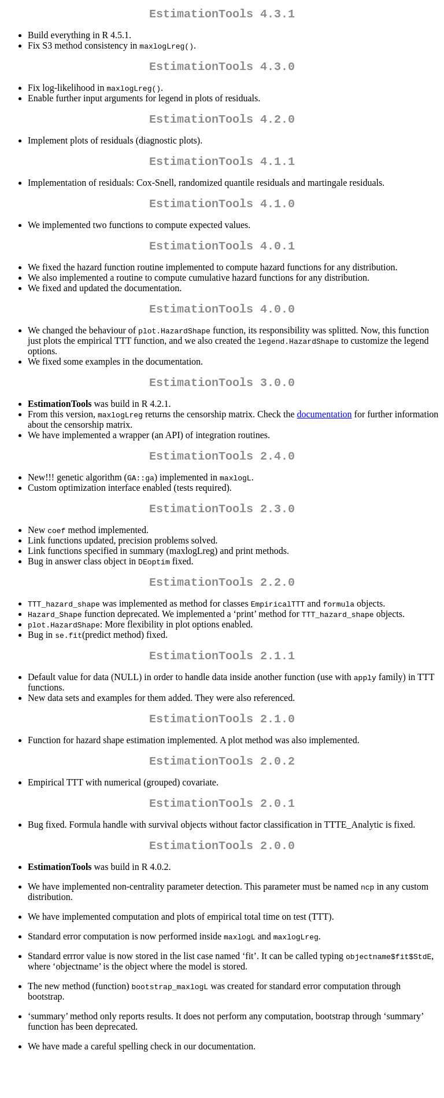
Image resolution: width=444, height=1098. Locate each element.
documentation (324, 433)
